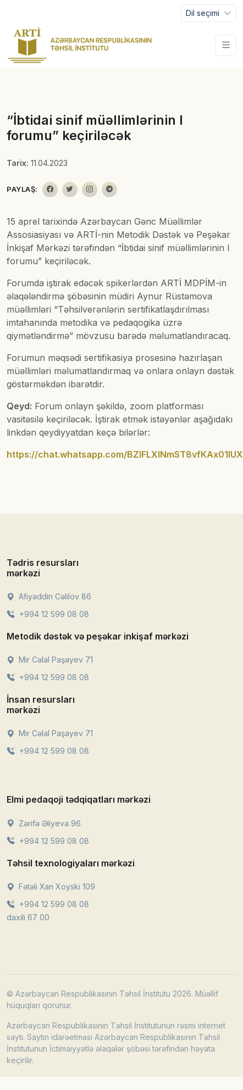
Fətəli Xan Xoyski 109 (51, 886)
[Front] (80, 45)
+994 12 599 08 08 (48, 614)
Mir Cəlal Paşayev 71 (50, 659)
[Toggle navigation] (208, 13)
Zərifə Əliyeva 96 (44, 823)
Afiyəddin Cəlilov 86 (49, 596)
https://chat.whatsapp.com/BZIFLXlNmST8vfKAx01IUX (125, 454)
